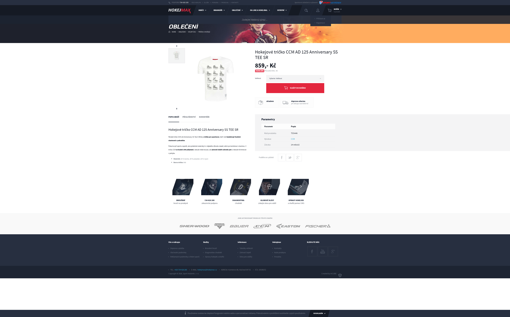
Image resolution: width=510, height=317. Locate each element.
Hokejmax (276, 242)
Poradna (215, 3)
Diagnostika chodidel (213, 252)
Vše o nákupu (196, 3)
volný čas (192, 32)
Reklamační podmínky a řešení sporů (184, 257)
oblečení (182, 32)
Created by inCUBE (331, 274)
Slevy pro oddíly (246, 257)
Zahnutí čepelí (245, 252)
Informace (242, 242)
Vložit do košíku (298, 88)
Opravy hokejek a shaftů (214, 257)
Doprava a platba (177, 248)
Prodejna (224, 3)
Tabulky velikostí (246, 248)
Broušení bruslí (211, 248)
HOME (172, 32)
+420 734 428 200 (180, 270)
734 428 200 (184, 2)
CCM (293, 139)
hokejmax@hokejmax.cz (207, 270)
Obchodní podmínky (178, 252)
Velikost (258, 78)
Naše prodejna (280, 252)
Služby (206, 3)
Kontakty (234, 3)
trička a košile (204, 32)
